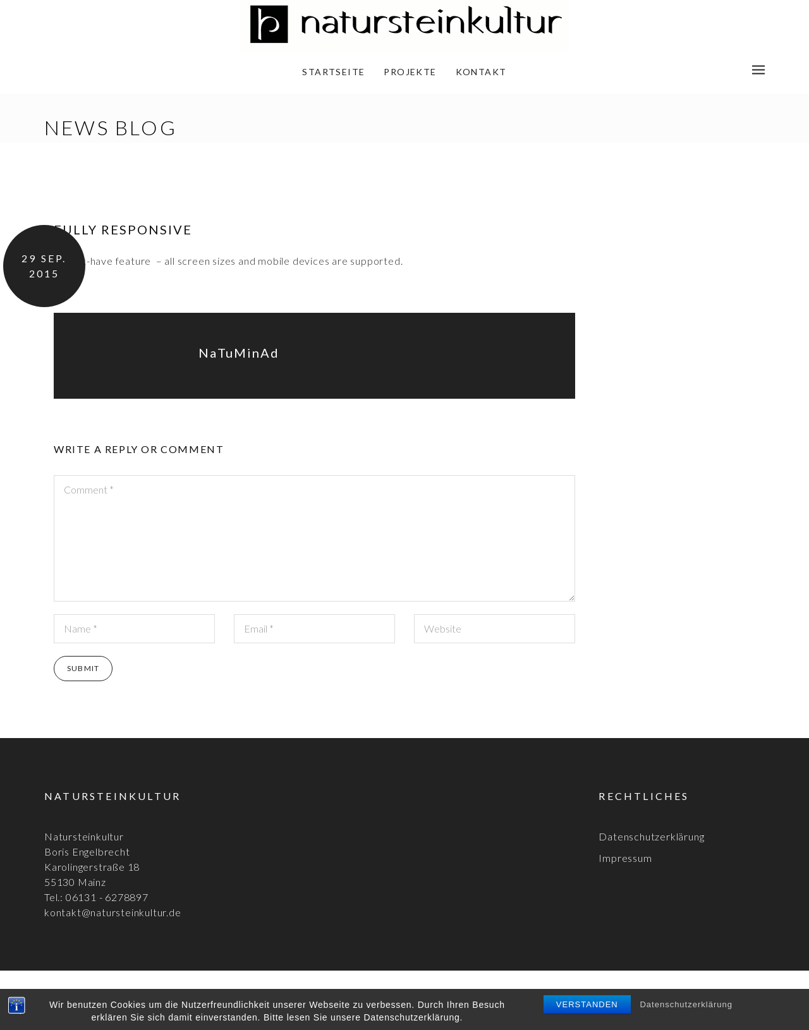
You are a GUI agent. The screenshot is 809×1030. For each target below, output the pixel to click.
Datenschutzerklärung (686, 1004)
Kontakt (481, 71)
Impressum (625, 858)
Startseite (333, 71)
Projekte (410, 71)
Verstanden (587, 1004)
